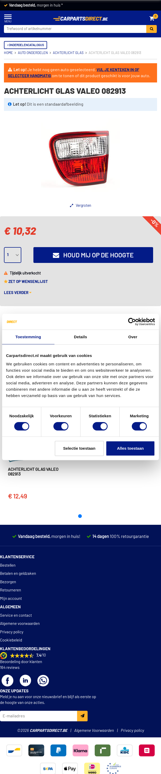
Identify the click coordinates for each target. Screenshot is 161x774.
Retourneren (10, 590)
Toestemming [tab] (28, 337)
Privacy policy (11, 632)
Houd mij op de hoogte (93, 255)
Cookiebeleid (11, 640)
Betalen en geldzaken (18, 574)
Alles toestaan (130, 448)
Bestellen (8, 565)
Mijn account (11, 599)
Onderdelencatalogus (25, 45)
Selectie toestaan (79, 448)
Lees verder (18, 293)
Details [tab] (80, 337)
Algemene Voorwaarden (94, 731)
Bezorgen (8, 582)
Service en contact (16, 616)
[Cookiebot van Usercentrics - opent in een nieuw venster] (132, 322)
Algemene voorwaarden (20, 624)
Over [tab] (132, 337)
